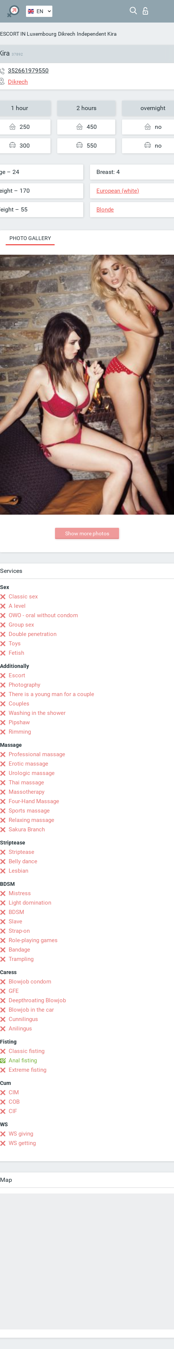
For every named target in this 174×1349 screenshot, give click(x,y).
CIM (14, 1092)
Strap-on (19, 931)
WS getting (22, 1143)
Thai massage (26, 782)
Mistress (20, 893)
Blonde (105, 209)
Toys (15, 643)
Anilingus (20, 1028)
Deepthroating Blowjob (37, 1000)
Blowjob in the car (31, 1009)
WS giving (21, 1133)
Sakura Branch (27, 829)
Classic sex (23, 596)
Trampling (21, 959)
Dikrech (66, 34)
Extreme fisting (27, 1070)
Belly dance (23, 861)
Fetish (16, 653)
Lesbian (18, 870)
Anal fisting (23, 1060)
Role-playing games (33, 940)
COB (14, 1101)
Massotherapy (26, 792)
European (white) (117, 190)
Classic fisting (26, 1051)
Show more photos (87, 533)
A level (17, 606)
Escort (17, 675)
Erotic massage (28, 763)
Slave (15, 921)
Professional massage (37, 754)
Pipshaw (19, 722)
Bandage (19, 949)
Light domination (30, 902)
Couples (19, 703)
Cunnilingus (23, 1019)
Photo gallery (30, 238)
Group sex (21, 624)
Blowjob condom (30, 981)
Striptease (21, 852)
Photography (24, 684)
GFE (14, 991)
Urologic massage (32, 773)
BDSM (16, 912)
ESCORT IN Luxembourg (28, 34)
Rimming (20, 731)
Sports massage (29, 810)
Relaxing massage (31, 820)
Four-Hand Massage (34, 801)
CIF (13, 1111)
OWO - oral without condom (43, 615)
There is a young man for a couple (51, 694)
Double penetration (32, 634)
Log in (145, 11)
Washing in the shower (37, 713)
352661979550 (28, 70)
